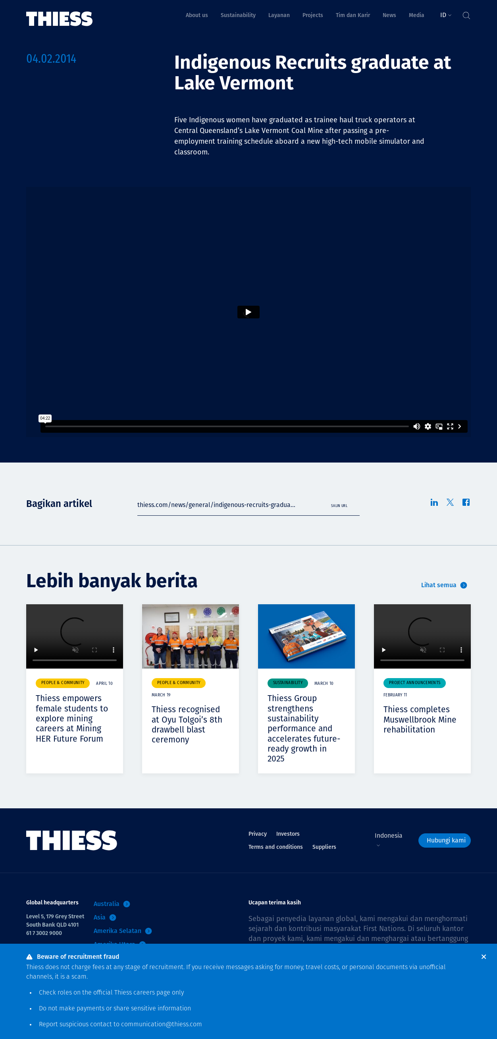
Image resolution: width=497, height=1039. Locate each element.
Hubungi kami (446, 840)
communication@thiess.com (161, 1025)
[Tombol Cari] (466, 13)
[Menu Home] (59, 13)
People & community (62, 683)
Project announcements (414, 683)
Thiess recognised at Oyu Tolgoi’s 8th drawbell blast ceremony (188, 724)
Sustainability (287, 683)
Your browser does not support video (74, 636)
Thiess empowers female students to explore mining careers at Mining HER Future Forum (73, 718)
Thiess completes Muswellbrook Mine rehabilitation (421, 719)
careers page (151, 993)
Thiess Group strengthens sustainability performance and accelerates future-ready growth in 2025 (305, 728)
